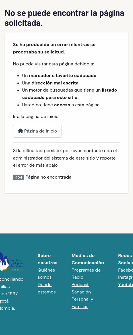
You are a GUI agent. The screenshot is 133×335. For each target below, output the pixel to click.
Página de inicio (37, 131)
